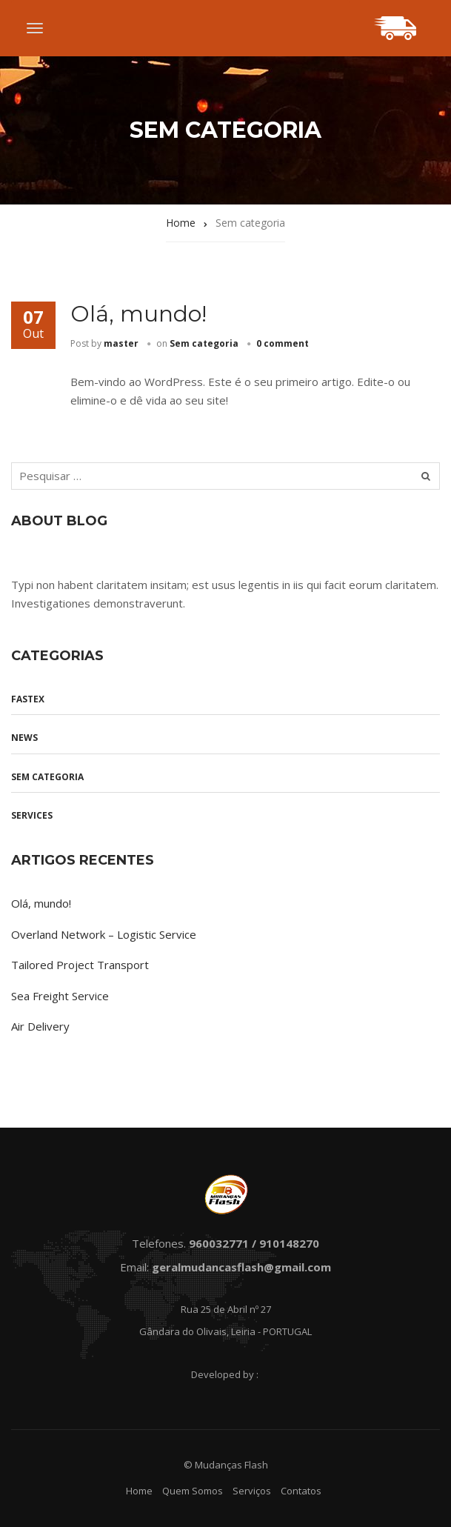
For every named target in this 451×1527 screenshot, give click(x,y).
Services (32, 815)
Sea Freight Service (60, 995)
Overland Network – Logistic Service (103, 934)
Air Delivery (40, 1026)
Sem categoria (204, 343)
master (121, 343)
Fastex (27, 699)
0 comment (282, 343)
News (24, 737)
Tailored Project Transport (80, 964)
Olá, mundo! (138, 313)
